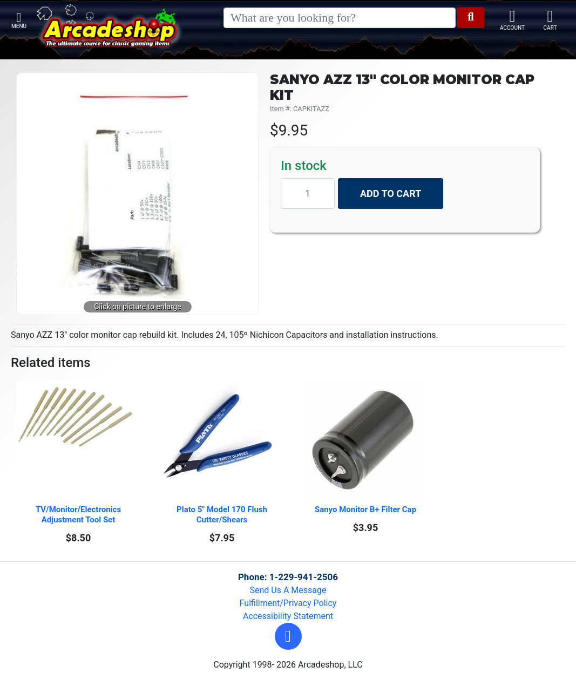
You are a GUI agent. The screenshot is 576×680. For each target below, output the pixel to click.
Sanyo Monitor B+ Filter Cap (365, 509)
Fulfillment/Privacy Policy (288, 603)
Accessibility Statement (288, 616)
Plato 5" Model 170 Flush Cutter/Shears (223, 515)
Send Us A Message (288, 590)
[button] (288, 636)
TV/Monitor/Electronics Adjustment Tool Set (79, 515)
